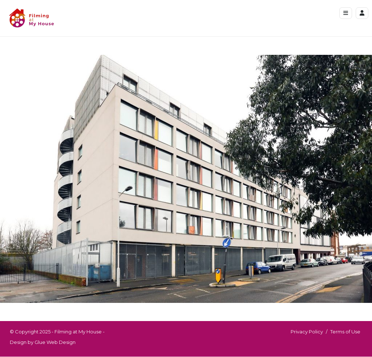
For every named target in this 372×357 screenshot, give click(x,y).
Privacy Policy (307, 331)
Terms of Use (345, 331)
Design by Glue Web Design (43, 342)
